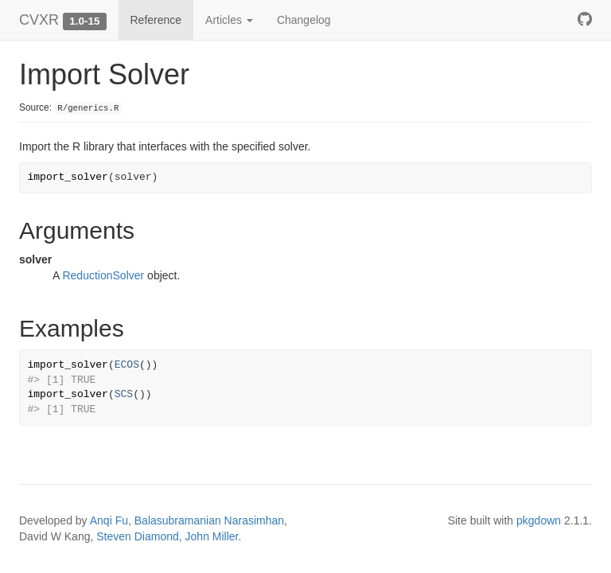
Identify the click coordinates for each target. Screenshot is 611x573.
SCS (124, 394)
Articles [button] (229, 20)
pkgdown (538, 520)
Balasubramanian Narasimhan (209, 520)
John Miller (212, 536)
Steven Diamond (137, 536)
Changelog (304, 20)
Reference (156, 20)
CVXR (39, 20)
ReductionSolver (103, 275)
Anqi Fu (109, 520)
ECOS (127, 365)
